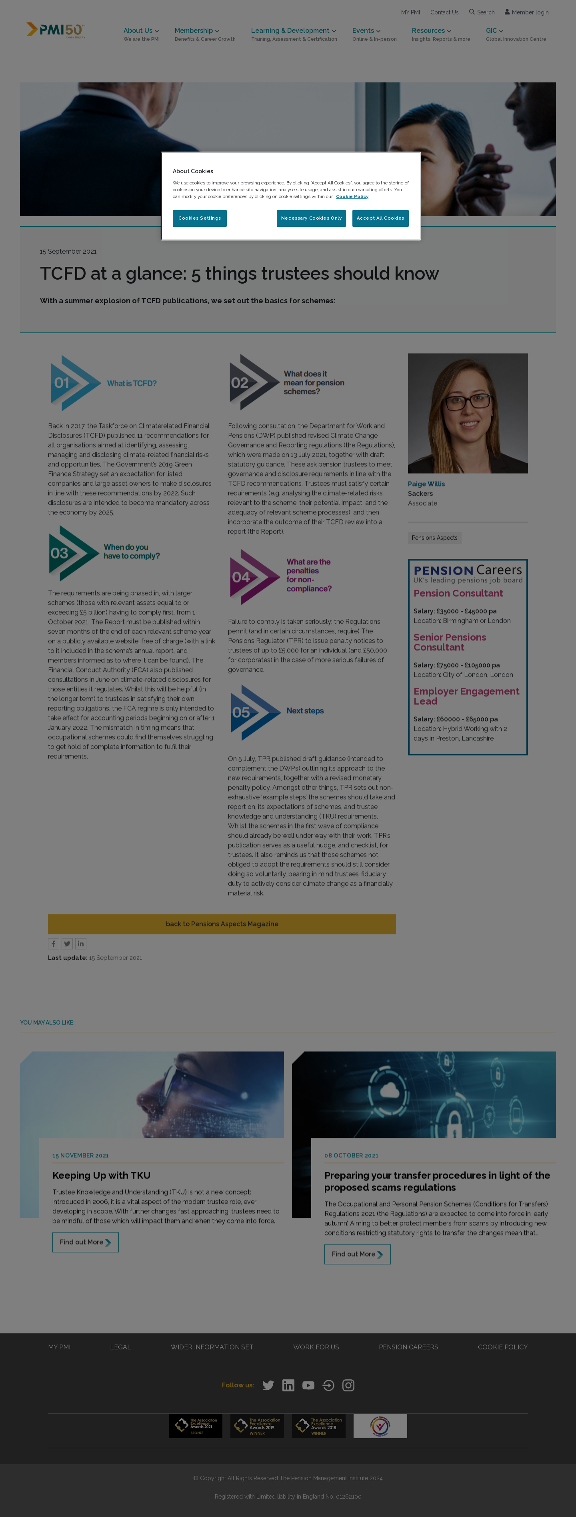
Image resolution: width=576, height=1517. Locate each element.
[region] (291, 196)
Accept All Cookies (380, 218)
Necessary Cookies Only (311, 218)
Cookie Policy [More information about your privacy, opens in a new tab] (352, 196)
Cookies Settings (199, 218)
